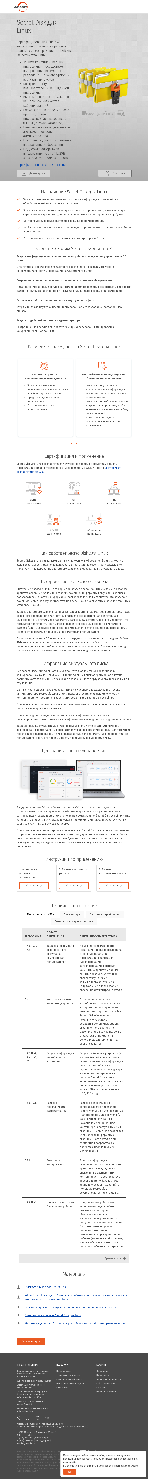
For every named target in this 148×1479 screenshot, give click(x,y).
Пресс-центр (102, 1375)
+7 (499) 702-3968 (25, 1440)
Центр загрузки (63, 1371)
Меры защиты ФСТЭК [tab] (40, 914)
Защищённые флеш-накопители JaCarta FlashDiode (32, 1409)
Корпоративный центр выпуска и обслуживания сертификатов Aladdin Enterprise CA (33, 1374)
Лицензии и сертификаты (108, 1379)
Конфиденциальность (53, 1424)
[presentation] (71, 442)
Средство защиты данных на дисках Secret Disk (31, 1402)
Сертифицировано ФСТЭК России (41, 165)
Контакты (101, 1387)
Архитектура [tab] (72, 914)
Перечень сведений (106, 1391)
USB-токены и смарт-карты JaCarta (34, 1381)
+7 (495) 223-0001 (25, 1437)
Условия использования (28, 1424)
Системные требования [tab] (105, 914)
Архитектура (113, 1258)
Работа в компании (105, 1383)
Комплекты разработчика (69, 1379)
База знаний (62, 1387)
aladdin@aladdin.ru (26, 1443)
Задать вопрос (31, 1341)
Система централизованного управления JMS (31, 1386)
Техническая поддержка (68, 1375)
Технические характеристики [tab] (74, 921)
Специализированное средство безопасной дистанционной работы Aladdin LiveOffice (32, 1394)
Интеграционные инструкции (70, 1383)
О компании (102, 1371)
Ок (69, 1471)
